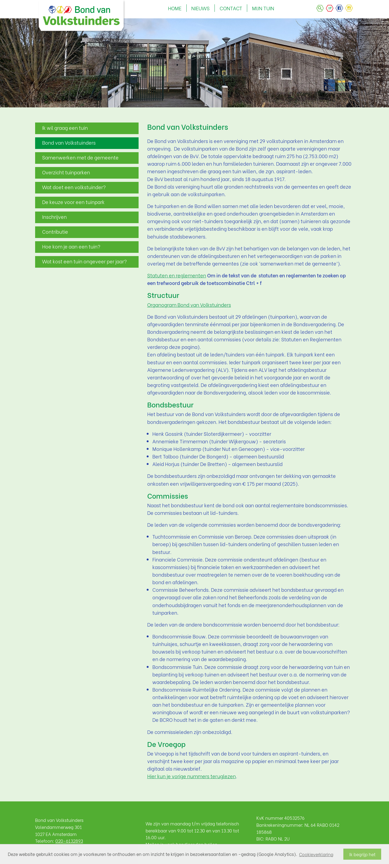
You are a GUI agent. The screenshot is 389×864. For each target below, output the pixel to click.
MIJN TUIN (263, 8)
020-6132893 (69, 841)
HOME (175, 8)
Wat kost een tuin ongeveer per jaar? (84, 261)
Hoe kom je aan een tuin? (71, 246)
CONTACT (231, 8)
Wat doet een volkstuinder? (74, 187)
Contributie (55, 231)
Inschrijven (54, 216)
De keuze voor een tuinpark (73, 201)
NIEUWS (200, 8)
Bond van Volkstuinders (69, 142)
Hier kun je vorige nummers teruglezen (191, 776)
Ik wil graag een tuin (65, 127)
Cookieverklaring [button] (316, 854)
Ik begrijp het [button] (362, 854)
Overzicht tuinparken (66, 172)
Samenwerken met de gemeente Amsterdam (80, 159)
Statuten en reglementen (176, 275)
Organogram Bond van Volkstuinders (189, 304)
